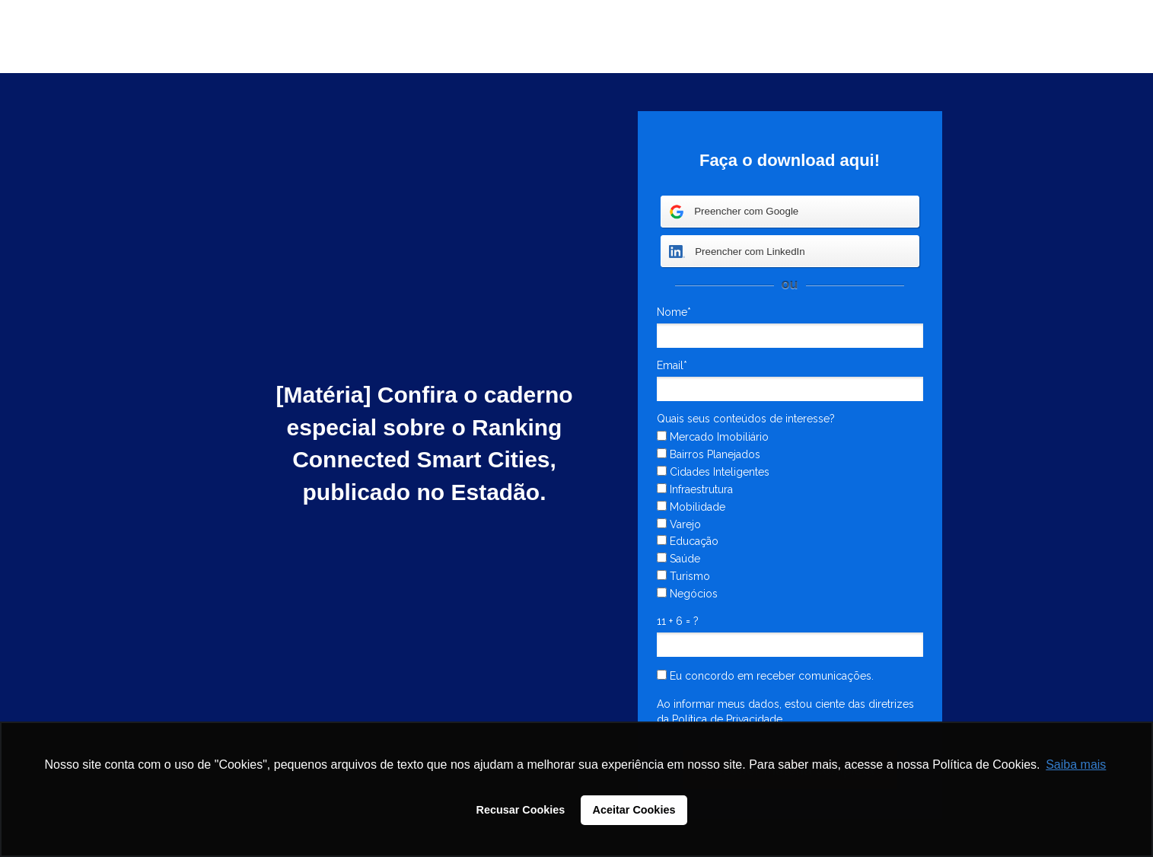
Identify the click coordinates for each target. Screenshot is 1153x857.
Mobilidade (691, 507)
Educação (687, 541)
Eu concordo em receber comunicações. (765, 676)
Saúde (678, 559)
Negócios (687, 594)
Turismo (683, 576)
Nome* (674, 312)
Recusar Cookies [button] (520, 810)
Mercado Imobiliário (713, 437)
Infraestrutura (695, 489)
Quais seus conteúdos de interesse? (746, 419)
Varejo (679, 524)
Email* (672, 365)
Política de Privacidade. (728, 719)
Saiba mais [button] (1076, 764)
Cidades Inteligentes (713, 472)
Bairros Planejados (708, 454)
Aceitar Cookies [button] (634, 810)
